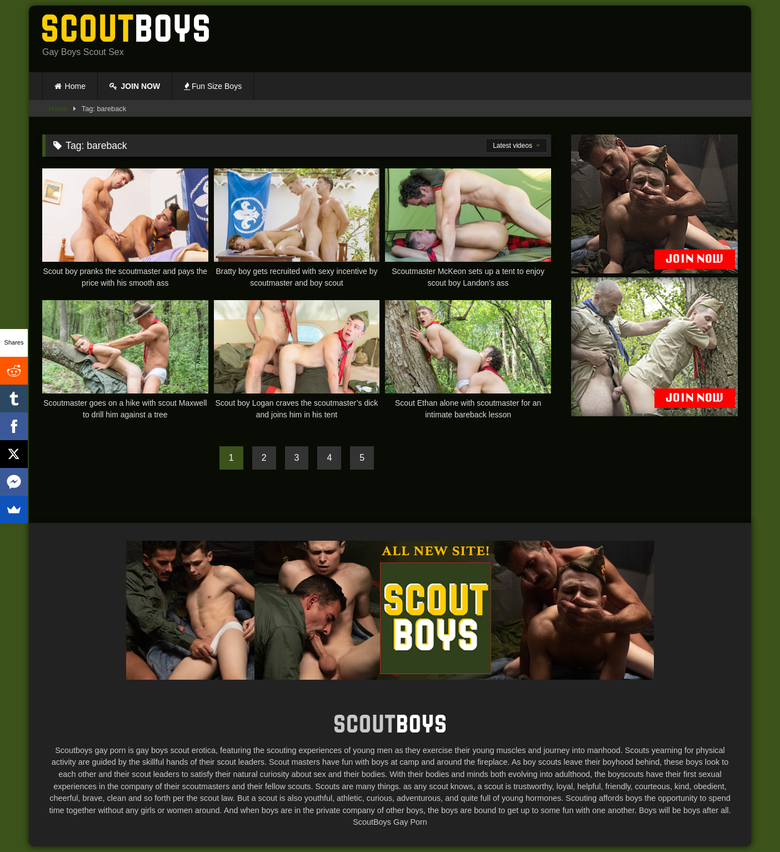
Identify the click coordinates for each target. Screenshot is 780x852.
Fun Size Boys (213, 86)
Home (75, 86)
